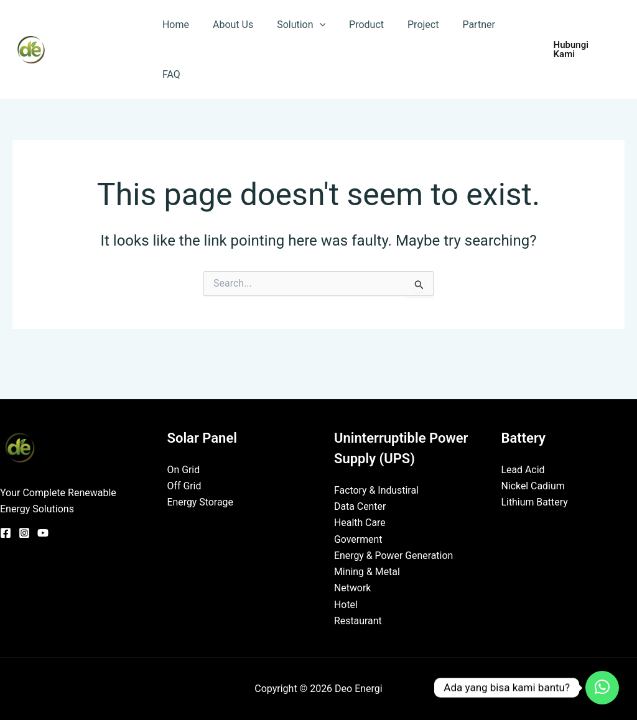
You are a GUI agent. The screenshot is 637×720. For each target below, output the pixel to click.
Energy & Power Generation (394, 555)
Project (406, 24)
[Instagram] (24, 531)
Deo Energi (99, 49)
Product (353, 24)
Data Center (360, 506)
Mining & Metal (367, 571)
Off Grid (184, 485)
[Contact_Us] (602, 687)
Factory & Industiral (376, 489)
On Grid (183, 468)
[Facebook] (5, 531)
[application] (310, 25)
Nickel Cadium (533, 485)
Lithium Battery (535, 501)
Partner (458, 24)
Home (173, 24)
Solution (291, 25)
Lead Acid (523, 468)
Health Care (360, 522)
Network (352, 588)
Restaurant (358, 621)
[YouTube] (43, 531)
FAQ (169, 74)
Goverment (358, 539)
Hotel (346, 604)
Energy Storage (200, 501)
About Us (227, 24)
